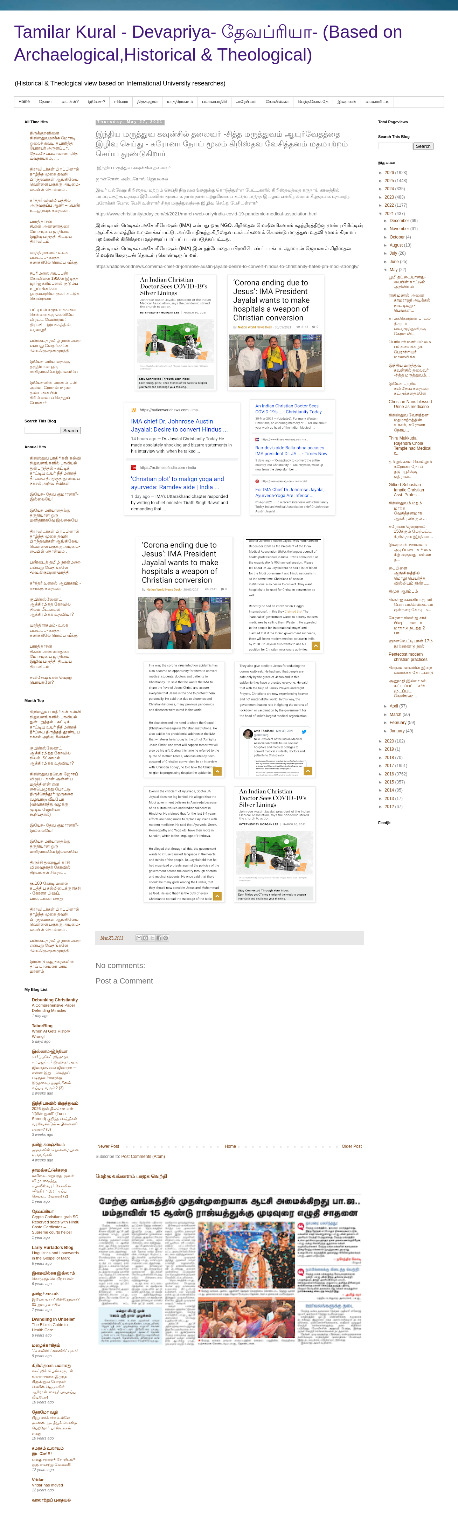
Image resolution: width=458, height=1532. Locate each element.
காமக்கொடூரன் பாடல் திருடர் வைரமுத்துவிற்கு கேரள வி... (410, 326)
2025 (390, 180)
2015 (390, 782)
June (395, 261)
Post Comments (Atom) (143, 1156)
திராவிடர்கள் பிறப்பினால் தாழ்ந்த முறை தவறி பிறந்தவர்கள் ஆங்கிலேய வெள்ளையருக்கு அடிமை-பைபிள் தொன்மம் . (55, 179)
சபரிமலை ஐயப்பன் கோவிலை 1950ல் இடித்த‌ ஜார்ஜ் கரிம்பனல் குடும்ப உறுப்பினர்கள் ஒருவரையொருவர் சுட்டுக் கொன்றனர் (54, 286)
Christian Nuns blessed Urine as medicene (410, 404)
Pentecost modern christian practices (408, 657)
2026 (390, 172)
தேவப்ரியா (43, 1211)
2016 (390, 774)
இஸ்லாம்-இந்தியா (49, 1051)
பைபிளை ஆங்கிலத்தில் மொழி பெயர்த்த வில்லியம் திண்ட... (409, 576)
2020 (390, 741)
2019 (390, 749)
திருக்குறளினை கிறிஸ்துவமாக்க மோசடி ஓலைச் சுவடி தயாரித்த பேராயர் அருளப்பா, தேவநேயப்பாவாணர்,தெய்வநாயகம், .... (54, 146)
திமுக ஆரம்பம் (403, 591)
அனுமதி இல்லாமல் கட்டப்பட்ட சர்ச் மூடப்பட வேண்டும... (407, 688)
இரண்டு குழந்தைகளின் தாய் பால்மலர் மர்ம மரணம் (52, 966)
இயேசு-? (96, 101)
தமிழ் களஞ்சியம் (48, 1144)
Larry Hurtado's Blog (53, 1247)
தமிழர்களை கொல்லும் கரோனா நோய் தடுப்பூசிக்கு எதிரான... (410, 469)
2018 (390, 757)
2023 (390, 197)
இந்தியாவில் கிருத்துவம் (55, 1103)
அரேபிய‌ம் (246, 101)
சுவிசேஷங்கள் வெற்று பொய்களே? (51, 680)
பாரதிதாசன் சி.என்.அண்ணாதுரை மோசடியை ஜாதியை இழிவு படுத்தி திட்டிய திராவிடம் (51, 231)
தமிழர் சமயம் (45, 1293)
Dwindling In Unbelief (53, 1319)
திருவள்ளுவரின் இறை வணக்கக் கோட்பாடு (411, 670)
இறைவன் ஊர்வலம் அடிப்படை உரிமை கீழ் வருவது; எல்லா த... (410, 552)
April (394, 706)
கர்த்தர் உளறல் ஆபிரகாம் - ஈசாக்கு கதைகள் (55, 586)
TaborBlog (42, 1025)
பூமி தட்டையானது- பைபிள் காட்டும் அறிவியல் (407, 282)
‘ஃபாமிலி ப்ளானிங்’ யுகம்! (55, 1350)
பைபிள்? (70, 101)
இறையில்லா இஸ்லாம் (53, 1273)
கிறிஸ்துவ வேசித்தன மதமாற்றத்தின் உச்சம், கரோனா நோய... (409, 423)
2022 (390, 205)
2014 (390, 790)
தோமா (46, 101)
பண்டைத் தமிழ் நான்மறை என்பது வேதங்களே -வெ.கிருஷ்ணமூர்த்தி (55, 345)
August (397, 245)
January (398, 731)
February (399, 722)
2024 (390, 188)
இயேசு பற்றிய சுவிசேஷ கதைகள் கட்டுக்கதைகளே (409, 388)
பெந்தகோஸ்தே (313, 101)
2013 (390, 798)
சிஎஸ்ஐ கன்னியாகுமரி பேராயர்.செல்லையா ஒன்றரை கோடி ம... (411, 604)
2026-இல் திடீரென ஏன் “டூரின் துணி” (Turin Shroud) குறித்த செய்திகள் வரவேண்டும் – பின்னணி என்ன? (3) (54, 1118)
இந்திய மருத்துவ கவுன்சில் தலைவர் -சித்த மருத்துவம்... (409, 370)
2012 (390, 806)
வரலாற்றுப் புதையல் (51, 1500)
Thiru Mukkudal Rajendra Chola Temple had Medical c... (410, 446)
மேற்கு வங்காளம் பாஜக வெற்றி (131, 1176)
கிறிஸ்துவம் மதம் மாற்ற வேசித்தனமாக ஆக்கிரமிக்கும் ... (407, 510)
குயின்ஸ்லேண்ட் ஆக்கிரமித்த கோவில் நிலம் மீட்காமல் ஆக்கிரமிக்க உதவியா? (52, 607)
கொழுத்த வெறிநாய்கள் (53, 1278)
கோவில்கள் (277, 101)
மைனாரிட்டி (377, 101)
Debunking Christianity (55, 1000)
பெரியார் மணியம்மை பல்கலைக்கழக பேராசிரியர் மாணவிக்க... (410, 349)
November (400, 228)
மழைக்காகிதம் (46, 1345)
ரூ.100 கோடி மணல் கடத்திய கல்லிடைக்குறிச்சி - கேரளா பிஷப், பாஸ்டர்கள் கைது (55, 891)
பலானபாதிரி (214, 101)
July (394, 253)
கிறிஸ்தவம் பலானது (51, 1365)
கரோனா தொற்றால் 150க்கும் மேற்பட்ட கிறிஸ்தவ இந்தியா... (411, 531)
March (396, 714)
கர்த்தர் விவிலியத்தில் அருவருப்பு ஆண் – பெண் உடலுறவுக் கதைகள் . (55, 205)
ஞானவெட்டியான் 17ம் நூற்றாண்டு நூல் (411, 643)
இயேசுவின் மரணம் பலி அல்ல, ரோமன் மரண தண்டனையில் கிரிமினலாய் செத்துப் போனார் (53, 392)
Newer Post (108, 1146)
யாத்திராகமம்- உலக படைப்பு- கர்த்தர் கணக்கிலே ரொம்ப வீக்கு (54, 257)
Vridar (38, 1479)
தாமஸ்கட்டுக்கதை (49, 1170)
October (398, 237)
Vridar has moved (47, 1485)
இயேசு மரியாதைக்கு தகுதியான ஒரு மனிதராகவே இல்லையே (54, 366)
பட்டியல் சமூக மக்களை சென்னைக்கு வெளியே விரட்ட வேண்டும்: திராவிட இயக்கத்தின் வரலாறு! (53, 319)
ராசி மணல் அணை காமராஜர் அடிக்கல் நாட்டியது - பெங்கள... (409, 303)
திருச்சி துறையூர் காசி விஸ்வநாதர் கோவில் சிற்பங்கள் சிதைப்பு (50, 867)
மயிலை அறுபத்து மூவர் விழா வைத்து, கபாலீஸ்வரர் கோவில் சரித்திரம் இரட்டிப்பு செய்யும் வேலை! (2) (53, 1185)
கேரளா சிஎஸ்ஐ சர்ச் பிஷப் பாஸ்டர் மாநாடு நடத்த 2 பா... (407, 625)
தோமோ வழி (45, 1412)
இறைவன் (347, 101)
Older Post (352, 1146)
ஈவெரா (121, 101)
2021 (390, 213)
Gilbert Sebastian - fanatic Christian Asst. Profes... (406, 489)
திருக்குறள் (147, 101)
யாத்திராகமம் (180, 101)
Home (24, 101)
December (400, 220)
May (394, 269)
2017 (390, 765)
